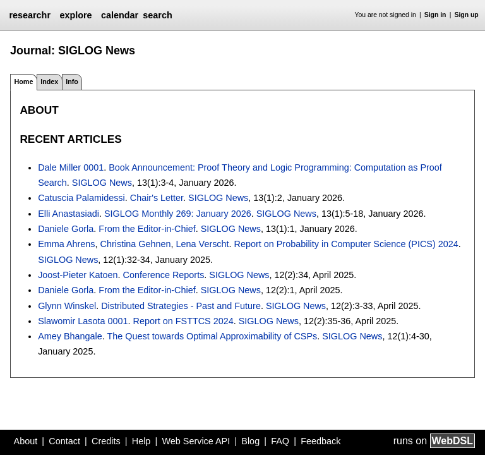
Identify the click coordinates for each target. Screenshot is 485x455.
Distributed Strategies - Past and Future (181, 306)
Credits (106, 441)
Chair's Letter (156, 198)
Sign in (435, 14)
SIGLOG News (102, 183)
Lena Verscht (202, 244)
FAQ (280, 441)
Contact (64, 441)
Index (49, 81)
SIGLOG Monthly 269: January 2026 (177, 214)
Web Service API (196, 441)
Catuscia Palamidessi (81, 198)
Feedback (320, 441)
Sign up (467, 14)
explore (75, 15)
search (157, 15)
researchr (30, 15)
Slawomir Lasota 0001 (83, 321)
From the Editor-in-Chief (147, 229)
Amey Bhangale (70, 336)
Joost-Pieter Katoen (77, 275)
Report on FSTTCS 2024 (183, 321)
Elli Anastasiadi (68, 214)
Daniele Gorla (65, 229)
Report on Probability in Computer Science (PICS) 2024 (346, 244)
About (26, 441)
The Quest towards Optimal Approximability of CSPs (212, 336)
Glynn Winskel (67, 306)
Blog (250, 441)
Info (72, 81)
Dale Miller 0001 (71, 167)
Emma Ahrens (66, 244)
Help (141, 441)
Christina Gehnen (135, 244)
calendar (119, 15)
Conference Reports (164, 275)
